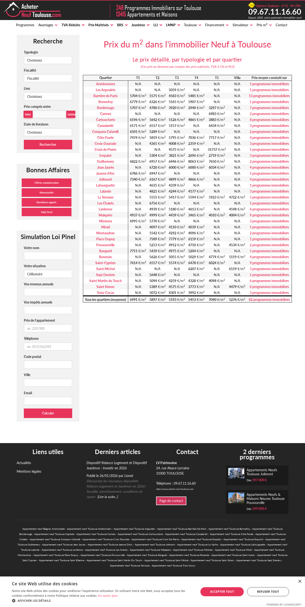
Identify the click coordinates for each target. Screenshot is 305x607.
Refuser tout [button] (268, 592)
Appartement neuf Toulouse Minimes (193, 549)
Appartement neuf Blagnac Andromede (43, 528)
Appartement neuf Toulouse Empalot (201, 539)
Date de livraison (36, 124)
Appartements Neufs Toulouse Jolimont (262, 472)
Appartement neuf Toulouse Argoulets (134, 528)
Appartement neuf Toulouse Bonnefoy (229, 528)
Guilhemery (105, 161)
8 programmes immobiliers (269, 120)
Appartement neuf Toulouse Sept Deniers (258, 560)
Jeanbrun (138, 25)
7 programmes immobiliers (269, 108)
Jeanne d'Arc (105, 173)
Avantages (45, 25)
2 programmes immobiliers (269, 114)
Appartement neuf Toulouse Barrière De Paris (181, 528)
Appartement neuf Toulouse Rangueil (147, 555)
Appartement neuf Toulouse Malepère (150, 549)
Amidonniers (105, 84)
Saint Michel (105, 269)
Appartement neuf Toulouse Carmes (95, 534)
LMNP (171, 25)
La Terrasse (105, 197)
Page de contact (171, 501)
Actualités (24, 463)
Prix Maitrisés (98, 25)
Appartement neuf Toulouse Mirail (233, 549)
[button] (102, 600)
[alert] (152, 591)
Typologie (31, 52)
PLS (231, 66)
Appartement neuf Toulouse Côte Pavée (231, 534)
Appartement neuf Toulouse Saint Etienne (61, 560)
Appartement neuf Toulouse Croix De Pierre (155, 539)
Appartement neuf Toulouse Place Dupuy (56, 555)
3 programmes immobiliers (269, 126)
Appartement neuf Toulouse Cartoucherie (140, 534)
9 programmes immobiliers (269, 215)
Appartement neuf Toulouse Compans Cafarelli (55, 539)
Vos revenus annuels (38, 284)
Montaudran (105, 233)
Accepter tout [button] (222, 592)
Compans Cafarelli (105, 132)
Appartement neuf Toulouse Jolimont (155, 544)
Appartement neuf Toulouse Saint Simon (212, 560)
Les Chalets (105, 203)
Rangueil (105, 251)
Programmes (25, 25)
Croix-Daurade (105, 143)
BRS (120, 25)
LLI (155, 25)
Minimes (105, 221)
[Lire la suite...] (107, 497)
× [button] (299, 581)
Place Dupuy (105, 239)
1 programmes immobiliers (269, 84)
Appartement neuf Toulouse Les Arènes (106, 549)
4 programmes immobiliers (269, 138)
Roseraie (105, 257)
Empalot (105, 155)
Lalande (105, 191)
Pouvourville (105, 245)
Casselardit (105, 126)
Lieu (27, 88)
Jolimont (105, 179)
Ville (27, 375)
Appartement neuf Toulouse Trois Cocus (173, 565)
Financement (214, 25)
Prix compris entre (37, 107)
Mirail (105, 227)
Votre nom (31, 248)
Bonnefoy (105, 102)
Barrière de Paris (105, 96)
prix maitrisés (200, 66)
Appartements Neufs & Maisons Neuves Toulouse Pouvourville (266, 498)
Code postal (32, 357)
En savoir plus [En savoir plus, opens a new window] (107, 596)
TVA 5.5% (217, 66)
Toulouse (190, 25)
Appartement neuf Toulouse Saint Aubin (233, 555)
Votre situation (35, 266)
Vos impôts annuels (38, 302)
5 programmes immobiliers (269, 197)
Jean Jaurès (105, 167)
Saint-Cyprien (105, 263)
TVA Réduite (70, 25)
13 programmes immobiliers (269, 96)
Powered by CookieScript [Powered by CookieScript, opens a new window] (283, 604)
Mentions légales (29, 471)
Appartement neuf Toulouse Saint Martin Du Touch (114, 560)
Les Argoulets (105, 90)
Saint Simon (105, 287)
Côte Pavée (105, 138)
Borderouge (105, 108)
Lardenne (105, 209)
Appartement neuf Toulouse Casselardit (186, 534)
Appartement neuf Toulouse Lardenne (62, 549)
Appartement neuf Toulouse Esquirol (243, 539)
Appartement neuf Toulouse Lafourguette (242, 544)
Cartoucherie (105, 120)
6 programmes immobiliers (269, 209)
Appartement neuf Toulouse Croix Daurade (105, 539)
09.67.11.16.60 (274, 11)
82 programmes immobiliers (269, 300)
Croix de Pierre (105, 149)
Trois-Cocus (105, 293)
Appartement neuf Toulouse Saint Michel (166, 560)
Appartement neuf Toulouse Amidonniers (89, 528)
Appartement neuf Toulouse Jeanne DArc (110, 544)
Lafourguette (105, 185)
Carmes (105, 114)
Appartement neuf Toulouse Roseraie (189, 555)
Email (28, 393)
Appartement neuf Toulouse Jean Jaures (63, 544)
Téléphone (31, 338)
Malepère (105, 215)
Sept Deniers (105, 275)
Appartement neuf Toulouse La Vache (197, 544)
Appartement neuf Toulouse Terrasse (129, 565)
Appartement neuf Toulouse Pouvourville (103, 555)
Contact (281, 25)
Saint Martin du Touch (105, 281)
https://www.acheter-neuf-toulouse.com (174, 489)
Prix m (262, 25)
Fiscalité (30, 70)
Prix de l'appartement (39, 320)
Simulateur (240, 25)
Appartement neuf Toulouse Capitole (54, 534)
